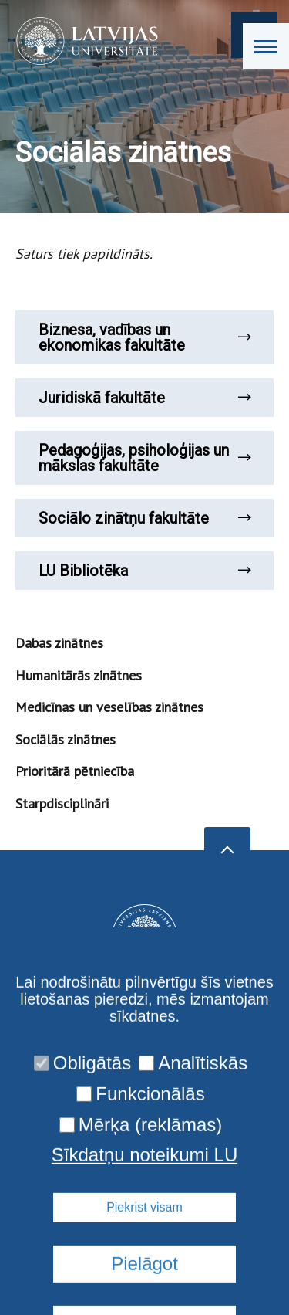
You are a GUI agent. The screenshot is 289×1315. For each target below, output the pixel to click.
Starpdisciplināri (62, 803)
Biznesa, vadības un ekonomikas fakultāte (144, 337)
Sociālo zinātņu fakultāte (144, 518)
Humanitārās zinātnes (78, 675)
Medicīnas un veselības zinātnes (109, 707)
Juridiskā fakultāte (144, 397)
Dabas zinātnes (59, 643)
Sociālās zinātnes (65, 739)
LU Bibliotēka (144, 570)
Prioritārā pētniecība (74, 771)
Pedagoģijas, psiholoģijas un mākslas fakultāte (144, 458)
